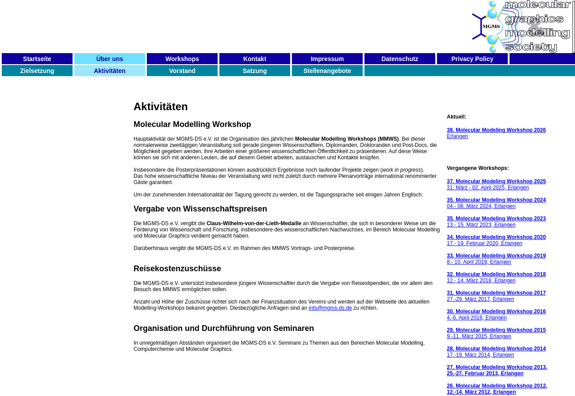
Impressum (327, 58)
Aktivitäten (110, 70)
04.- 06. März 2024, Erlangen (496, 203)
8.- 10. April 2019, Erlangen (496, 259)
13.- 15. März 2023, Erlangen (496, 221)
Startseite (37, 58)
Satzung (255, 70)
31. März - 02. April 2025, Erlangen (496, 184)
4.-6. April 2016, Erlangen (496, 314)
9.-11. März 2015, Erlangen (496, 333)
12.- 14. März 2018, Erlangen (496, 277)
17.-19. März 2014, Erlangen (496, 352)
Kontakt (254, 58)
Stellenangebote (327, 70)
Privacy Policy (473, 58)
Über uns (109, 58)
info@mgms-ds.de (330, 308)
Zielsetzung (37, 70)
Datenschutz (399, 58)
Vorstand (182, 70)
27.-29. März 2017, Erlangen (496, 296)
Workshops (182, 58)
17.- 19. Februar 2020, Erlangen (496, 240)
